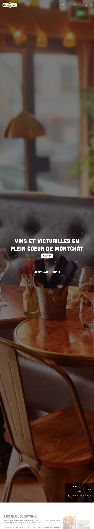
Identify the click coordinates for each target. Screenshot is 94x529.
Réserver (76, 5)
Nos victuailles (52, 5)
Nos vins (42, 5)
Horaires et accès (65, 5)
